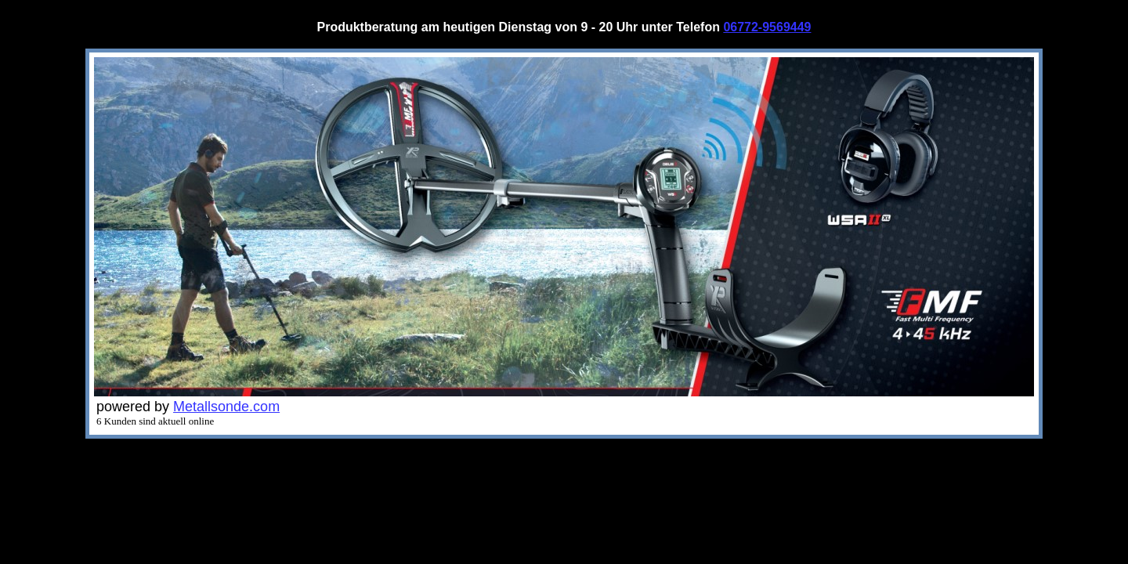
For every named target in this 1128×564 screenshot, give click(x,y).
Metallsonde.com (226, 406)
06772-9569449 (767, 27)
